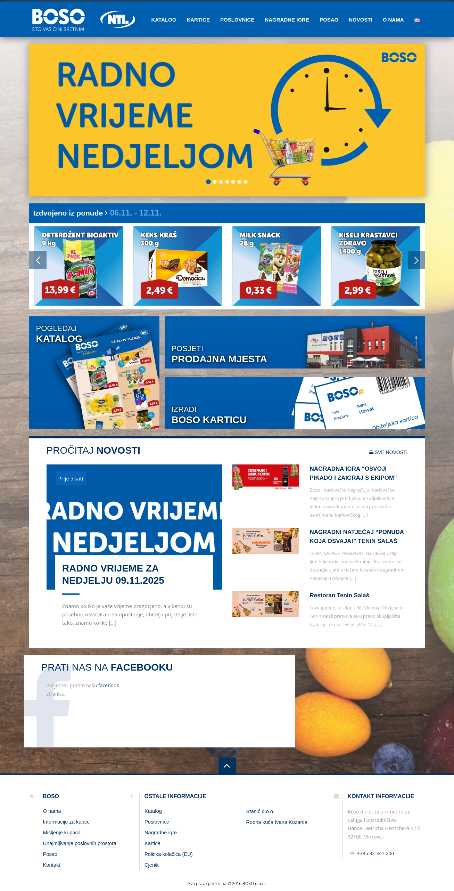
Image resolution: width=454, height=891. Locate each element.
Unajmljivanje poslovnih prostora (79, 843)
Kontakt (51, 865)
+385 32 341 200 (375, 853)
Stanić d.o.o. (260, 811)
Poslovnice (237, 20)
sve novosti (388, 452)
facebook (108, 685)
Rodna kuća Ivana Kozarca (276, 822)
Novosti (360, 20)
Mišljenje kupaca (62, 832)
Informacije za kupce (66, 822)
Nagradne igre (287, 20)
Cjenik (152, 865)
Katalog (163, 20)
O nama (393, 20)
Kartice (198, 20)
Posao (329, 20)
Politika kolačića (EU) (169, 854)
